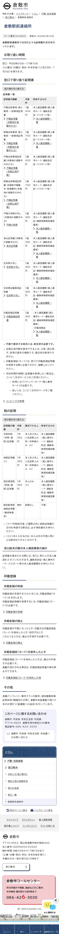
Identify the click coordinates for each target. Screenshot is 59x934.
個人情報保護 (45, 820)
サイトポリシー (28, 820)
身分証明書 (12, 246)
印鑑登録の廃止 (14, 643)
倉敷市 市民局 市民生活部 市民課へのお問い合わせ (30, 735)
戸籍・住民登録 (15, 761)
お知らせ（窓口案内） (18, 774)
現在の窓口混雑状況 (18, 781)
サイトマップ (12, 820)
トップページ (22, 14)
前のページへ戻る (18, 810)
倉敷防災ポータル (51, 932)
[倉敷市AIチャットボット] (49, 907)
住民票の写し (13, 267)
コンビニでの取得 (15, 401)
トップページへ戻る (43, 810)
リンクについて (30, 826)
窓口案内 (9, 17)
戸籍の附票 (12, 225)
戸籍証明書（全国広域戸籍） (12, 171)
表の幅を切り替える (14, 89)
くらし (35, 14)
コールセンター (37, 932)
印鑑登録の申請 (14, 612)
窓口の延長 (13, 788)
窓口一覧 (12, 795)
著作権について (11, 826)
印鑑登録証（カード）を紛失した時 (23, 678)
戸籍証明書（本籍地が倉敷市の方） (12, 122)
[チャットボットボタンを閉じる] (55, 900)
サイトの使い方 (47, 826)
